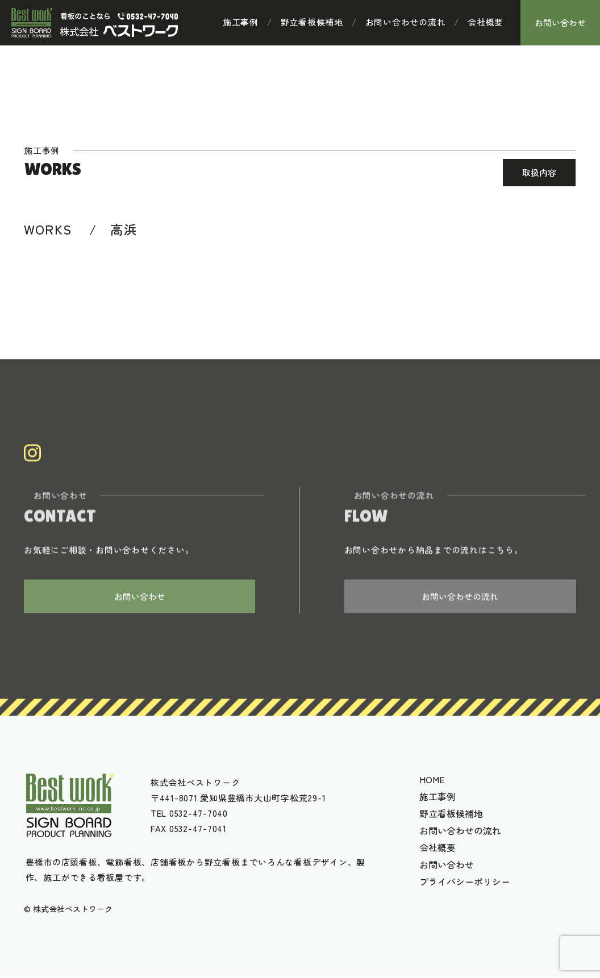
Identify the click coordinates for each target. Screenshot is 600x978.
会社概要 (485, 22)
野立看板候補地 (312, 22)
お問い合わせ (560, 22)
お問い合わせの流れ (405, 22)
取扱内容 (539, 173)
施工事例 (241, 22)
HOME (432, 781)
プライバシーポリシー (464, 883)
